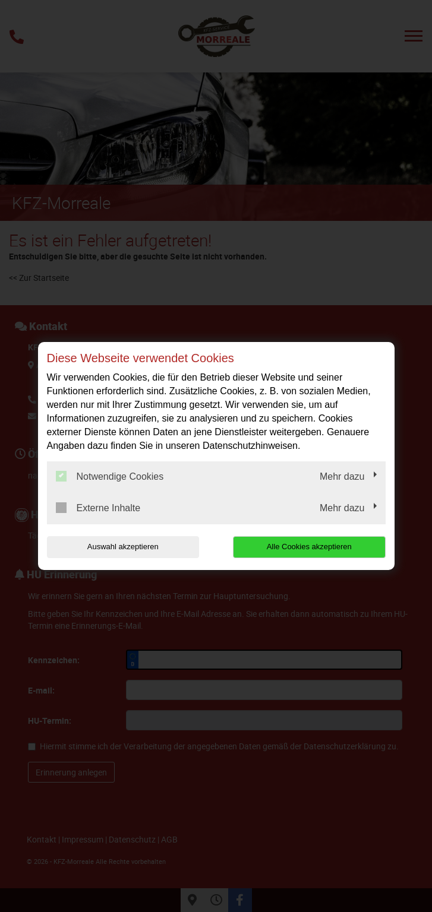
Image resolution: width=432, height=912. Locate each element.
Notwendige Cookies (110, 476)
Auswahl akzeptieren (123, 546)
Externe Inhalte (98, 507)
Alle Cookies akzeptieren (309, 546)
